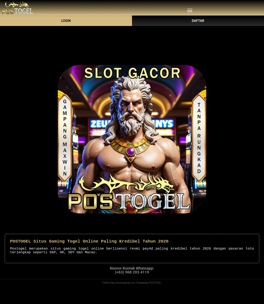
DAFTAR (198, 21)
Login (66, 21)
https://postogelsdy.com (123, 282)
